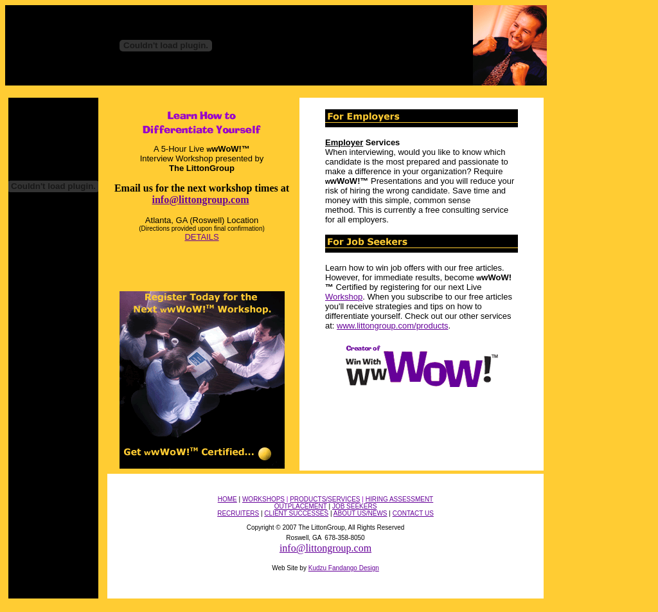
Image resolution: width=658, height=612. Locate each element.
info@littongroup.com (200, 199)
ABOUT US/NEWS (360, 513)
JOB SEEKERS (354, 506)
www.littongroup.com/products (392, 325)
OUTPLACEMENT (300, 506)
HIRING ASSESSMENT (400, 499)
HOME (227, 499)
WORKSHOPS (263, 499)
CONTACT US (413, 513)
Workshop (343, 297)
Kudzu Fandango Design (343, 568)
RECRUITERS (238, 513)
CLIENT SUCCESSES (296, 513)
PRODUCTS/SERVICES (325, 499)
